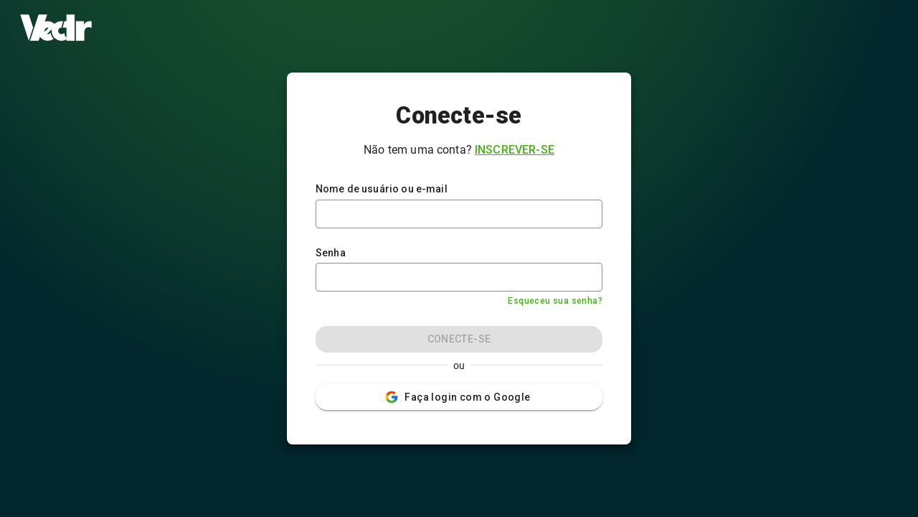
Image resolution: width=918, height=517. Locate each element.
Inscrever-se (514, 150)
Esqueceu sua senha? (555, 301)
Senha (331, 252)
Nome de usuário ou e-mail (382, 189)
